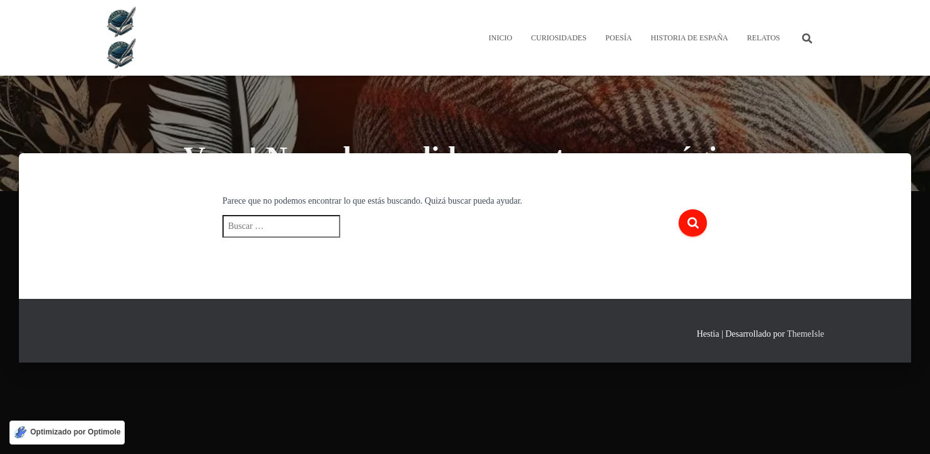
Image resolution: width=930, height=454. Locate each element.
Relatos (763, 37)
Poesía (619, 37)
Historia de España (689, 37)
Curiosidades (559, 37)
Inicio (500, 37)
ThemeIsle (805, 334)
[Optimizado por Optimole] (67, 433)
